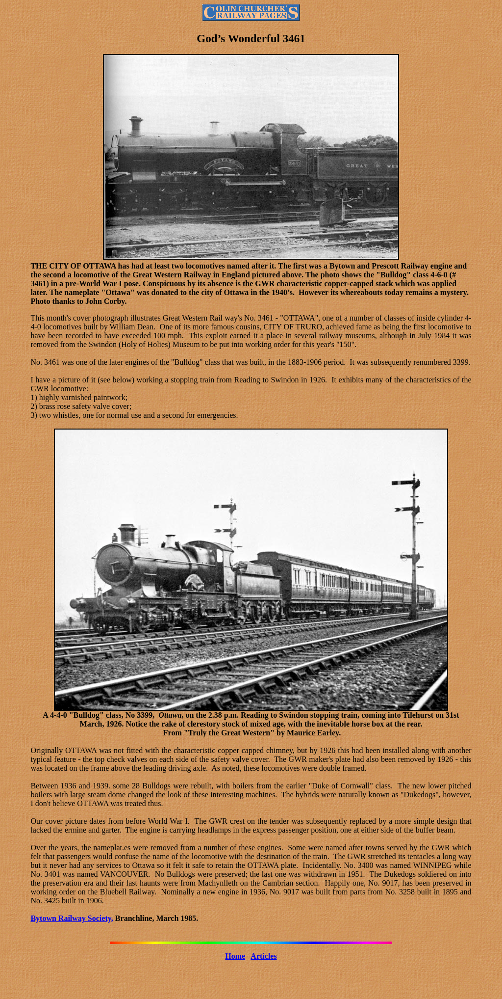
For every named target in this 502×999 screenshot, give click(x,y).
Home (235, 956)
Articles (263, 956)
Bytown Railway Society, (71, 918)
